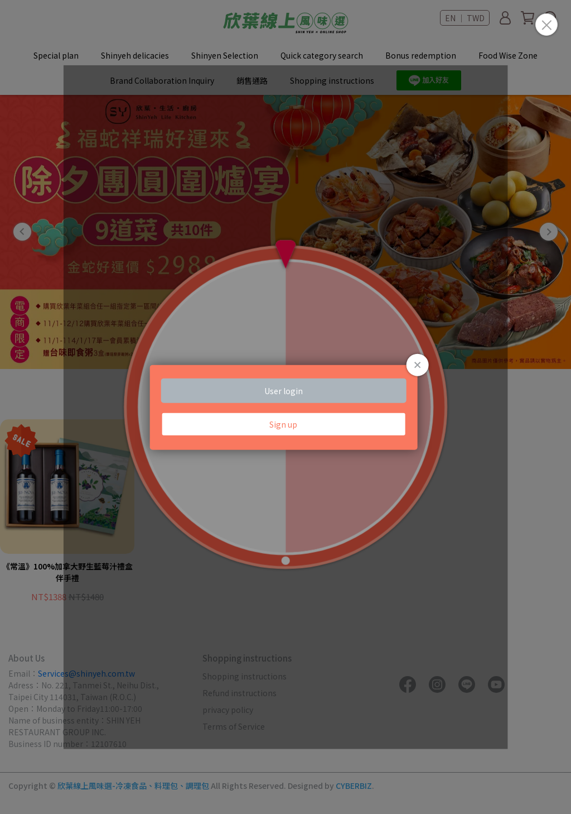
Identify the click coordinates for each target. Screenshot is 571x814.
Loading (286, 407)
